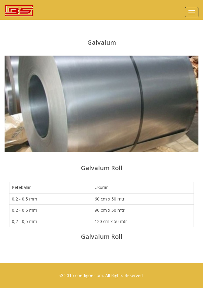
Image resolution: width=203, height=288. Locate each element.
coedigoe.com (89, 275)
